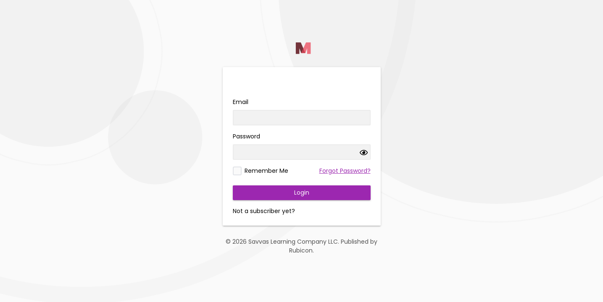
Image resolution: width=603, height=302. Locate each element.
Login (301, 192)
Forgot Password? (345, 171)
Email (240, 102)
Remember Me (266, 171)
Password (246, 136)
